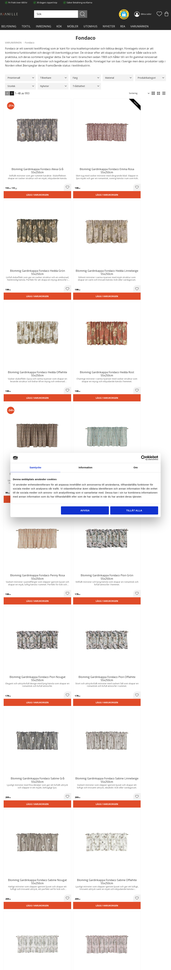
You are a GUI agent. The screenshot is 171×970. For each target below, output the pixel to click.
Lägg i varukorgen (17, 162)
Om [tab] (135, 467)
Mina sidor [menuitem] (146, 13)
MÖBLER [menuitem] (72, 26)
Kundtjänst (93, 943)
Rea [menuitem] (122, 26)
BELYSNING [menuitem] (8, 26)
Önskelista (93, 963)
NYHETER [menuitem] (109, 26)
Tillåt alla (134, 510)
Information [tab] (86, 467)
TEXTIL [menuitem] (26, 26)
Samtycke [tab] (35, 467)
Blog (49, 957)
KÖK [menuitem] (59, 26)
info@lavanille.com (21, 960)
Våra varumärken (55, 960)
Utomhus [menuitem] (90, 26)
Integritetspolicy (54, 950)
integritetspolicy (110, 905)
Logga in (92, 959)
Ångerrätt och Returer (57, 947)
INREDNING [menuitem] (43, 26)
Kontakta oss (53, 954)
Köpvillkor (93, 947)
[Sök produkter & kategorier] (79, 14)
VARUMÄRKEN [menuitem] (139, 26)
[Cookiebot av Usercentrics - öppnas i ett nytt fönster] (143, 457)
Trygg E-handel (54, 943)
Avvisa (85, 510)
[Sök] (93, 14)
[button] (159, 14)
